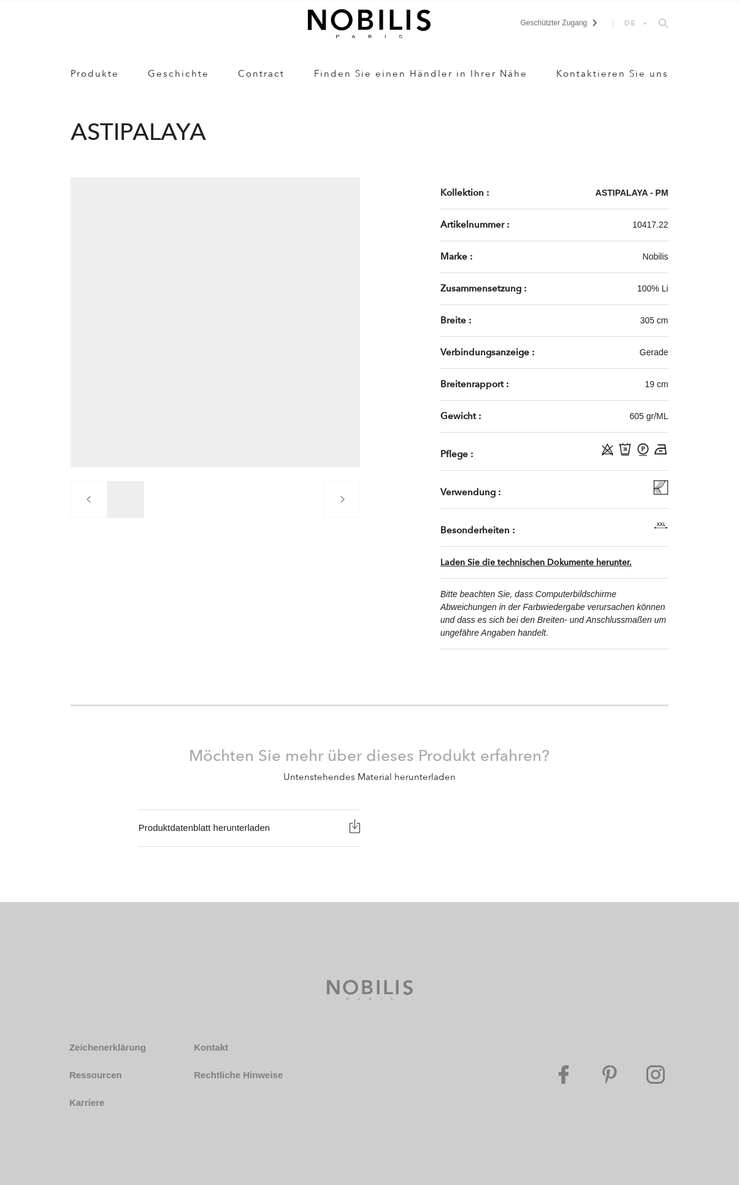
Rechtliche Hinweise (238, 1075)
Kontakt (211, 1047)
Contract (261, 73)
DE (630, 22)
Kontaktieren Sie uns (612, 73)
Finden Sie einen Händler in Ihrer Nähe (420, 73)
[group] (125, 499)
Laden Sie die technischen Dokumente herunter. (536, 562)
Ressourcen (95, 1075)
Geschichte (178, 73)
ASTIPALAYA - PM (631, 193)
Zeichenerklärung (107, 1047)
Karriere (87, 1102)
